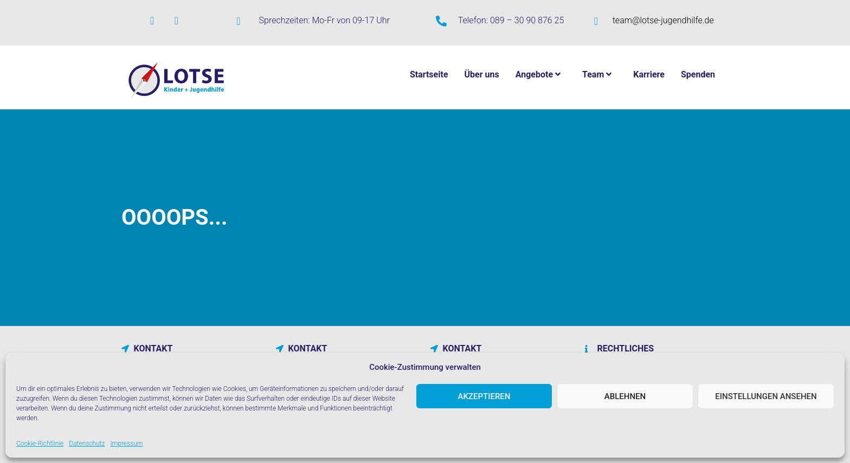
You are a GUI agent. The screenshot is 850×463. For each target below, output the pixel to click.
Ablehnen (625, 396)
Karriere (649, 74)
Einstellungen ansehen (765, 396)
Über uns (482, 74)
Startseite (429, 74)
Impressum (126, 443)
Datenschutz (87, 443)
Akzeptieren (484, 396)
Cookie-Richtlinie (39, 443)
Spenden (698, 74)
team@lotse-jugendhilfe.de (663, 20)
